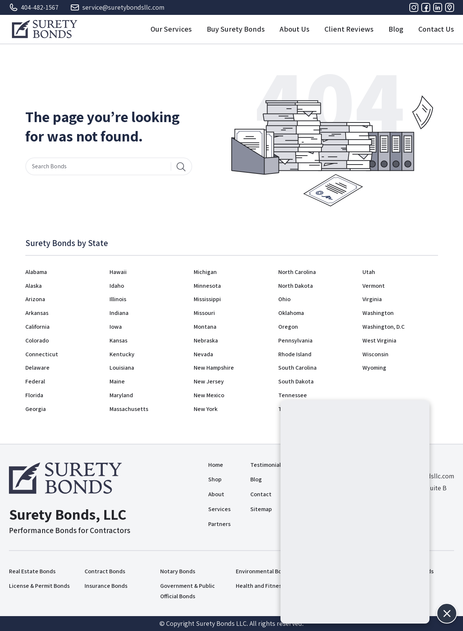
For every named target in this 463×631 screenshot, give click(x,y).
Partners (219, 524)
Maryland (121, 395)
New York (206, 409)
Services (219, 509)
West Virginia (379, 340)
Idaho (117, 286)
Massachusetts (129, 409)
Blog (396, 29)
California (37, 327)
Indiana (119, 313)
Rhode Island (294, 354)
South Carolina (297, 368)
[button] (447, 613)
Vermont (373, 286)
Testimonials (266, 465)
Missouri (204, 313)
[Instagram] (413, 7)
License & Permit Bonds (39, 586)
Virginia (372, 299)
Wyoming (374, 368)
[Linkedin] (437, 7)
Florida (34, 395)
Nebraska (206, 340)
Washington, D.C (383, 327)
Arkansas (36, 313)
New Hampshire (214, 368)
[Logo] (44, 29)
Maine (117, 381)
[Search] (181, 166)
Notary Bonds (177, 571)
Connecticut (41, 354)
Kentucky (122, 354)
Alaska (33, 286)
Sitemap (261, 509)
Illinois (118, 299)
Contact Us (436, 29)
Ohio (284, 299)
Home (215, 465)
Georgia (35, 409)
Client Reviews (349, 29)
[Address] (449, 7)
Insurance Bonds (106, 586)
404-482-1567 (33, 7)
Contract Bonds (105, 571)
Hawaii (118, 272)
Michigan (205, 272)
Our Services (171, 29)
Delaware (37, 368)
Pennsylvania (295, 340)
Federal (35, 381)
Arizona (35, 299)
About (216, 494)
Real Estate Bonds (32, 571)
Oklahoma (291, 313)
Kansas (118, 340)
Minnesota (207, 286)
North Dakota (295, 286)
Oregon (288, 327)
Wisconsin (375, 354)
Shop (215, 479)
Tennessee (292, 395)
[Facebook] (425, 7)
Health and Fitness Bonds (268, 586)
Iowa (116, 327)
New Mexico (209, 395)
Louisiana (122, 368)
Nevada (203, 354)
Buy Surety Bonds (236, 29)
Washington (378, 313)
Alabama (36, 272)
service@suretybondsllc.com (117, 7)
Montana (205, 327)
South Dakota (296, 381)
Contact (261, 494)
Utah (368, 272)
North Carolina (297, 272)
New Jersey (209, 381)
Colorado (37, 340)
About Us (295, 29)
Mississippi (207, 299)
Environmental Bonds (263, 571)
